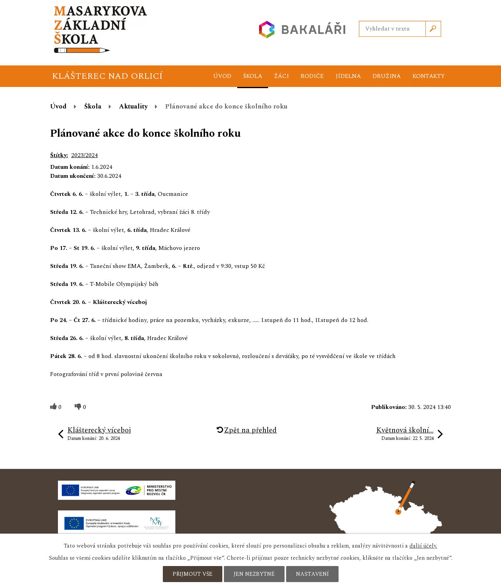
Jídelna (348, 76)
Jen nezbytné (254, 574)
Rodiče (312, 76)
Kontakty (429, 76)
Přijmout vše (193, 574)
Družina (387, 76)
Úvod (222, 76)
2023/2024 (84, 155)
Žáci (281, 76)
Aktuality (133, 107)
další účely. (423, 546)
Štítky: (59, 155)
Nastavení (312, 574)
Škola (252, 76)
